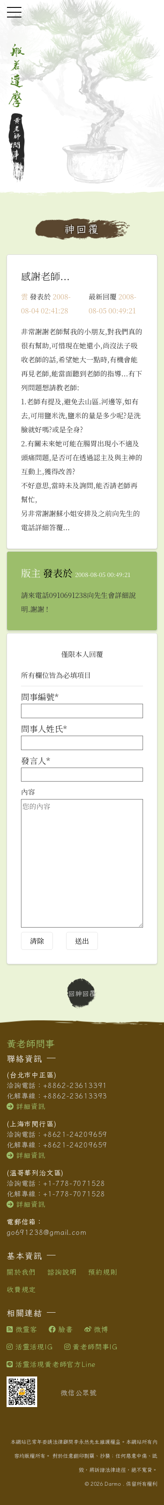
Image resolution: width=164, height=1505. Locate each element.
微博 (96, 1329)
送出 (82, 941)
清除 (37, 941)
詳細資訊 (26, 1106)
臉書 (61, 1329)
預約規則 (102, 1272)
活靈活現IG (30, 1347)
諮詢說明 (62, 1272)
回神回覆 (82, 993)
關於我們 (21, 1272)
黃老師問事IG (91, 1347)
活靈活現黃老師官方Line (51, 1364)
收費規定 (21, 1289)
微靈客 (22, 1329)
